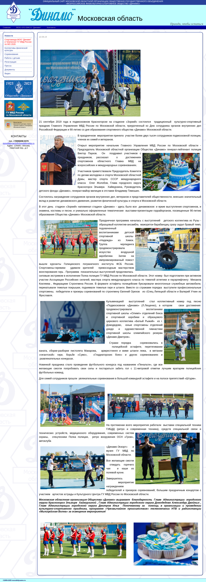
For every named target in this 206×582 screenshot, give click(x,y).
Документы (10, 69)
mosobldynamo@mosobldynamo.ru (18, 143)
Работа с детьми (12, 58)
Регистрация (10, 62)
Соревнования (11, 54)
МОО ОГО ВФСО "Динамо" (28, 27)
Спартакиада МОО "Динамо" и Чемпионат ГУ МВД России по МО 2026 (18, 41)
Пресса (8, 66)
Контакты (51, 27)
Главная (6, 27)
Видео (7, 73)
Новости (9, 36)
